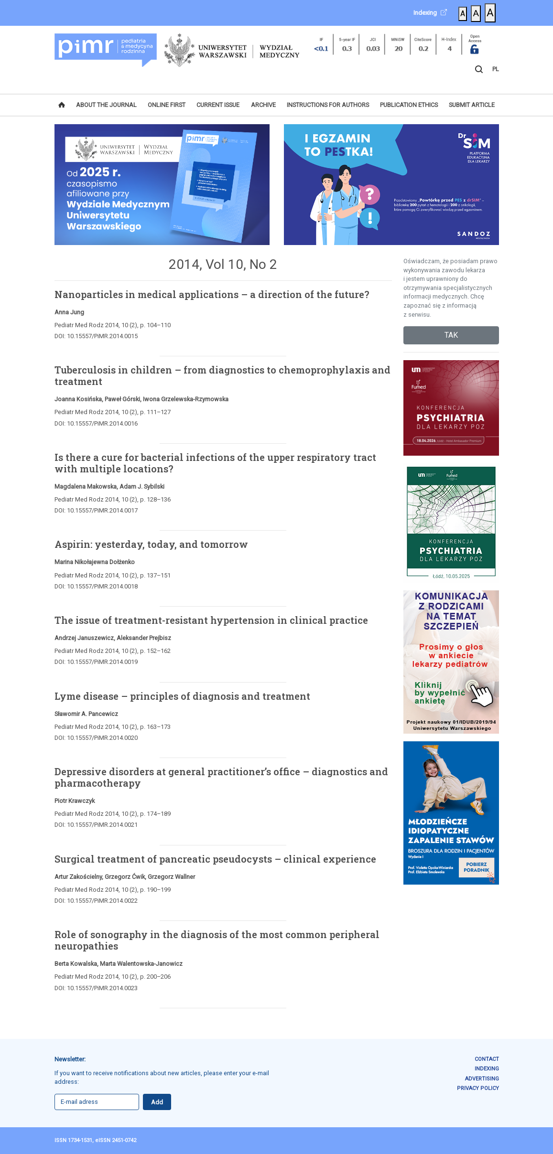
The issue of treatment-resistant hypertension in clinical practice (211, 620)
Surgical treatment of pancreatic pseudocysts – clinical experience (215, 859)
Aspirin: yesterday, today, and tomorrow (151, 544)
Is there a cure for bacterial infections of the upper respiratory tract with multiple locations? (215, 463)
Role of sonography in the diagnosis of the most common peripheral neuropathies (217, 940)
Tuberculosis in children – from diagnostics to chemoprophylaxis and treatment (222, 375)
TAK (451, 335)
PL (495, 69)
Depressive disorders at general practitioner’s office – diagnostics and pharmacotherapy (221, 777)
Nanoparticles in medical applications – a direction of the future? (211, 294)
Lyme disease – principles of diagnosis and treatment (182, 696)
